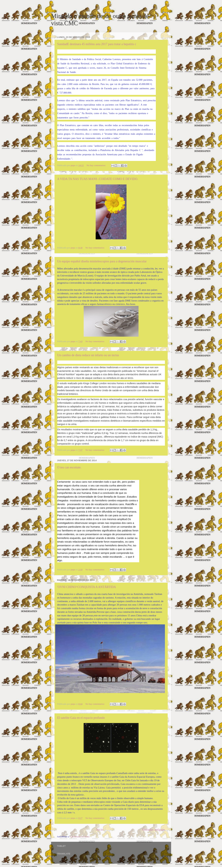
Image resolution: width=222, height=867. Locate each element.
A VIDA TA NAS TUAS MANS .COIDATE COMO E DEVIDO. (97, 179)
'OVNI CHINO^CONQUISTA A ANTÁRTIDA (86, 587)
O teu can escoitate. (69, 467)
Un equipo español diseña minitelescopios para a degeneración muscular (102, 261)
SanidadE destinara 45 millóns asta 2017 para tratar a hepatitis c (96, 44)
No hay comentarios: (96, 165)
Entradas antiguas (153, 829)
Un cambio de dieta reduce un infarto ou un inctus (88, 355)
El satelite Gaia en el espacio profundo (81, 717)
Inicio (99, 829)
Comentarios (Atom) (79, 836)
